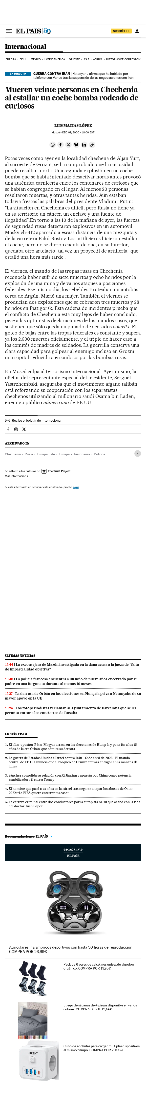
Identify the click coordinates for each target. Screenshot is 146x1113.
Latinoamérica (54, 59)
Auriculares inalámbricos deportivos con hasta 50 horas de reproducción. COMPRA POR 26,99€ (71, 949)
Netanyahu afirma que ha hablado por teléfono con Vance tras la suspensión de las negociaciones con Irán (83, 76)
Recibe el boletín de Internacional (36, 420)
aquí (76, 487)
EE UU (23, 59)
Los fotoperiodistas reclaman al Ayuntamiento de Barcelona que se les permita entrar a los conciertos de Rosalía (71, 710)
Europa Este (46, 454)
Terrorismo (82, 454)
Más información (16, 476)
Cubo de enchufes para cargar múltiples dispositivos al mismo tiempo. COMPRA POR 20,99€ (101, 1048)
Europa (11, 59)
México (36, 59)
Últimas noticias (20, 655)
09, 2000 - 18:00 (78, 132)
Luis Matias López (73, 125)
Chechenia (13, 454)
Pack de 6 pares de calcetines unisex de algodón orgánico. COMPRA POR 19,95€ (98, 966)
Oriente (74, 59)
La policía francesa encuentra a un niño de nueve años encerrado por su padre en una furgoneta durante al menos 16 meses (71, 681)
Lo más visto (16, 734)
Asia (86, 59)
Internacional (25, 47)
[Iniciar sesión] (137, 31)
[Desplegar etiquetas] (137, 453)
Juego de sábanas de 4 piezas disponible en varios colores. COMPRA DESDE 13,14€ (100, 1007)
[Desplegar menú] (9, 31)
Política (99, 454)
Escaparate (73, 852)
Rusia (29, 454)
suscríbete (121, 31)
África (98, 59)
